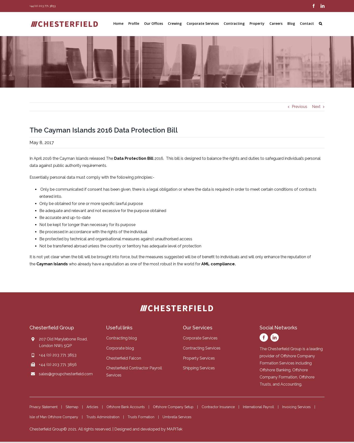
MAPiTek (174, 429)
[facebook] (264, 337)
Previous (299, 106)
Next (316, 106)
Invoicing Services (296, 407)
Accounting (290, 384)
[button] (320, 23)
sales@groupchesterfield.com (66, 374)
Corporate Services (200, 338)
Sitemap (72, 407)
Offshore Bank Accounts (125, 407)
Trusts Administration (102, 417)
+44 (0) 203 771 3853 (57, 355)
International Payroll (258, 407)
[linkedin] (274, 337)
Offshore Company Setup (173, 407)
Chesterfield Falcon (123, 358)
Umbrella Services (177, 417)
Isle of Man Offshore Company (54, 417)
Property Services (199, 358)
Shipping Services (199, 368)
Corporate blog (120, 348)
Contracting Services (202, 348)
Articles (92, 407)
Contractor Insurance (218, 407)
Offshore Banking (275, 370)
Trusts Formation (141, 417)
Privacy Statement (44, 407)
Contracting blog (121, 338)
